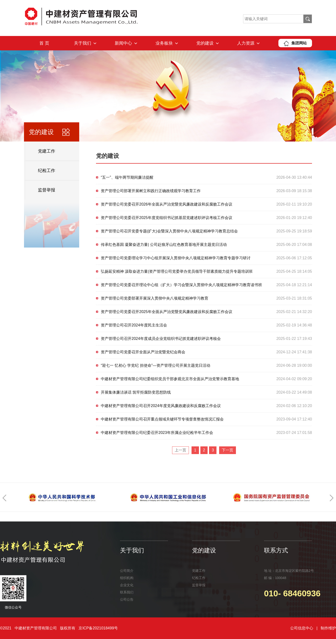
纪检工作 (46, 170)
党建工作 (46, 151)
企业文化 (126, 585)
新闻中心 (126, 43)
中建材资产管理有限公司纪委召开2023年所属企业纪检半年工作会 (157, 433)
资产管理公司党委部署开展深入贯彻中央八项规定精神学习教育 (154, 298)
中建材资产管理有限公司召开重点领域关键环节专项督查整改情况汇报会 (162, 419)
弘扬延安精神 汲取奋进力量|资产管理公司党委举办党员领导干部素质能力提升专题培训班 (177, 271)
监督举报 (46, 190)
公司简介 (126, 571)
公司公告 (126, 599)
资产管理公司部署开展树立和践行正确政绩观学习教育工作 (151, 191)
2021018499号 (105, 628)
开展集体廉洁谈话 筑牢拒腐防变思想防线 (136, 392)
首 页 (44, 43)
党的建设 (207, 43)
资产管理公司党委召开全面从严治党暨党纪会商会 (143, 352)
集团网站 (295, 43)
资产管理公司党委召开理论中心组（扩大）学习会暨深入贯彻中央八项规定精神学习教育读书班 (181, 285)
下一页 (227, 450)
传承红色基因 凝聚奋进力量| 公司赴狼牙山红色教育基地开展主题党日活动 (164, 245)
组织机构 (126, 578)
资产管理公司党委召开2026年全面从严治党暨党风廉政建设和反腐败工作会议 (166, 204)
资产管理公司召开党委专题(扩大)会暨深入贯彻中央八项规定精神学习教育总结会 (169, 231)
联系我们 (126, 592)
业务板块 (167, 43)
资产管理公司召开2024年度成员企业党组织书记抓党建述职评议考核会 (161, 339)
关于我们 (85, 43)
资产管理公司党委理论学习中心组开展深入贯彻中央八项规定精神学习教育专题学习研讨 (176, 258)
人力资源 (248, 43)
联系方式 (276, 550)
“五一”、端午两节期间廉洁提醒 (127, 177)
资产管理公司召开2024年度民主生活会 (134, 325)
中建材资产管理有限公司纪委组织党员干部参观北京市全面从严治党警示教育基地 (170, 379)
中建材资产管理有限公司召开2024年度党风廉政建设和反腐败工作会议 (161, 406)
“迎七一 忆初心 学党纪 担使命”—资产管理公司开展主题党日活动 (155, 365)
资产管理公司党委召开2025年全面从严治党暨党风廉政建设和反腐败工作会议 (166, 312)
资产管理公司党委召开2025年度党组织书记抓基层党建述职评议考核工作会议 (166, 218)
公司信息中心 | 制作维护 (313, 628)
